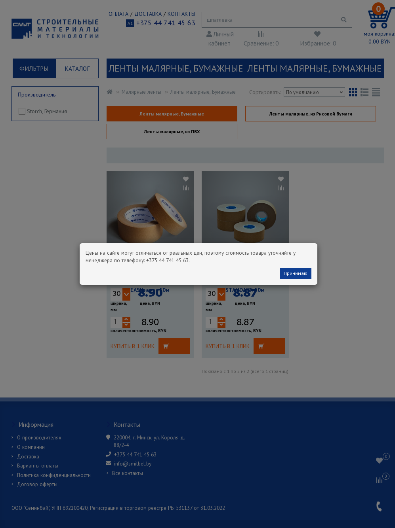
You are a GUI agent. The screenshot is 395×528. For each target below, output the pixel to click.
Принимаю (295, 273)
